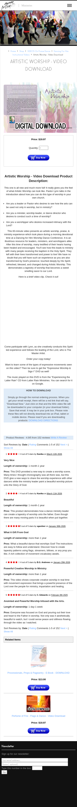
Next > (63, 444)
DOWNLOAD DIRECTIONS (43, 420)
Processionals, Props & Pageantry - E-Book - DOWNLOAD (38, 672)
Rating (32, 444)
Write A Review (59, 437)
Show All (8, 448)
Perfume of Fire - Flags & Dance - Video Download (38, 716)
